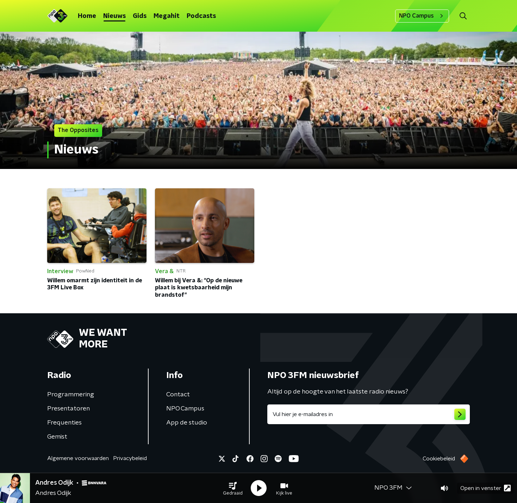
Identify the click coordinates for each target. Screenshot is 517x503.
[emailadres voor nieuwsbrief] (368, 414)
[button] (233, 488)
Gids (140, 16)
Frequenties (64, 423)
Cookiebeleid (439, 458)
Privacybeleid (130, 458)
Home (87, 16)
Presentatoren (68, 408)
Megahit (167, 16)
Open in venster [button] (485, 488)
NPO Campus (422, 15)
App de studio (186, 423)
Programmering (70, 394)
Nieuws (114, 16)
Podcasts (201, 16)
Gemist (57, 437)
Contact (178, 394)
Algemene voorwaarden (78, 458)
